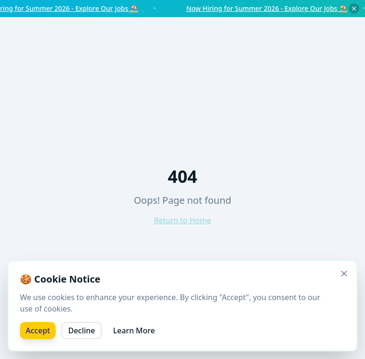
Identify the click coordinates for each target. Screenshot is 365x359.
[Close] (344, 273)
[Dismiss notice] (354, 8)
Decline (81, 330)
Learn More (134, 330)
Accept (38, 330)
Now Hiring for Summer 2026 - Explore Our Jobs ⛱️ (274, 8)
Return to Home (182, 220)
